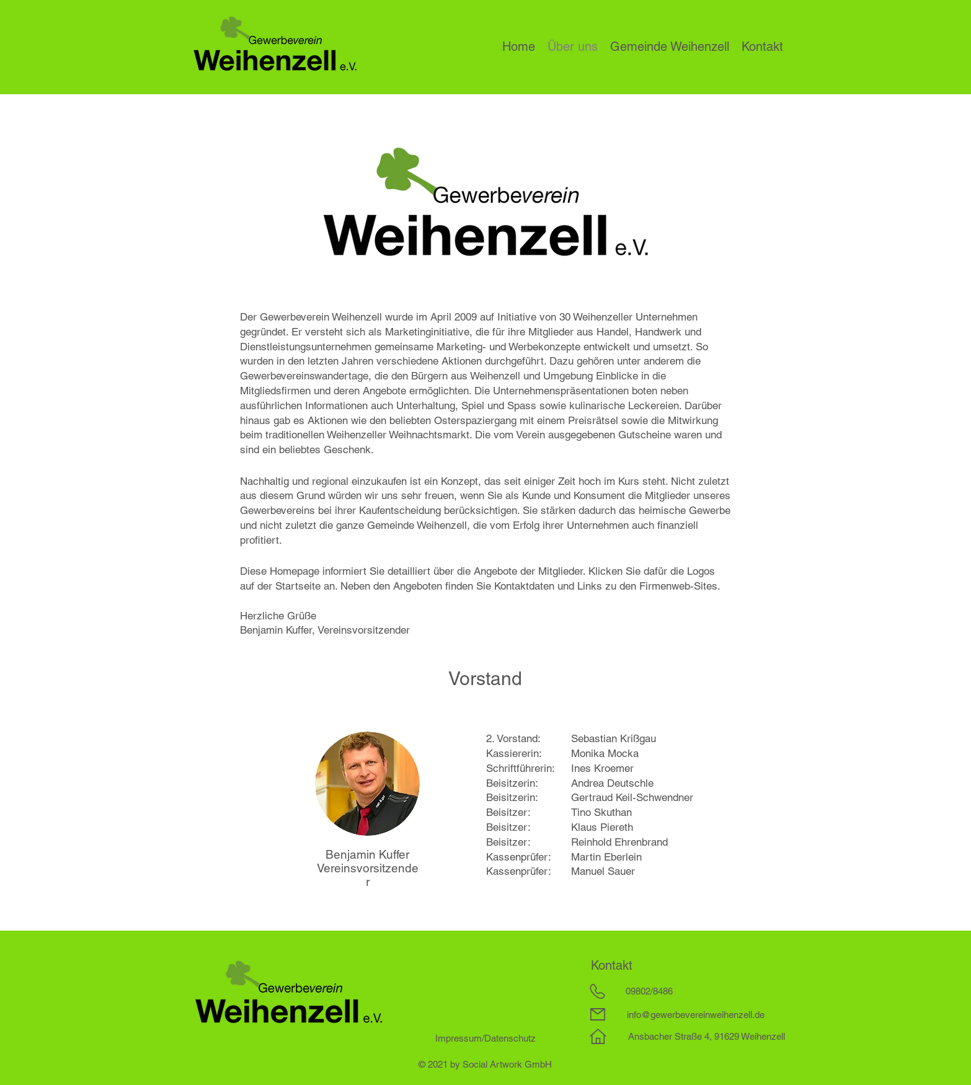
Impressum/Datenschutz (485, 1038)
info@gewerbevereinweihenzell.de (696, 1014)
